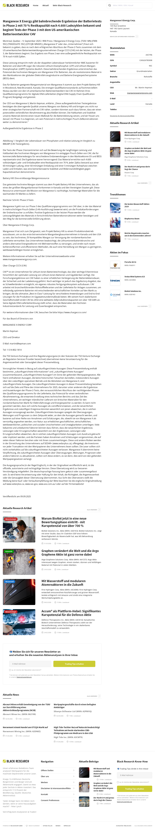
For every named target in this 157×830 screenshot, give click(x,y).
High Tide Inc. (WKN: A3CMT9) (68, 737)
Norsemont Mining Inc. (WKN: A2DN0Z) (22, 731)
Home (35, 5)
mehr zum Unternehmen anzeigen (122, 36)
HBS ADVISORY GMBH (16, 826)
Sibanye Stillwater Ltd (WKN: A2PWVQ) (73, 711)
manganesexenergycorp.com (139, 93)
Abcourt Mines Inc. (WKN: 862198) (19, 714)
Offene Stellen (47, 826)
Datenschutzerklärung (24, 677)
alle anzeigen (92, 510)
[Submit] (110, 5)
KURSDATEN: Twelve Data (123, 826)
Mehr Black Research (62, 5)
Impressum (67, 826)
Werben (58, 826)
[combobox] (129, 5)
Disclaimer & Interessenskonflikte (122, 116)
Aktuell (45, 5)
